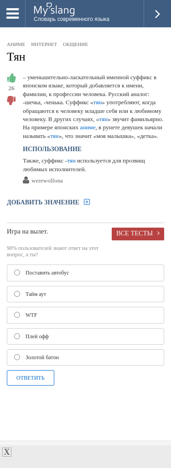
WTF (25, 315)
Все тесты (134, 233)
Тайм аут (30, 294)
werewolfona (47, 181)
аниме (16, 44)
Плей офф (31, 336)
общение (75, 44)
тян (97, 102)
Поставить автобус (41, 273)
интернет (44, 44)
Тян (16, 56)
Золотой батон (36, 357)
